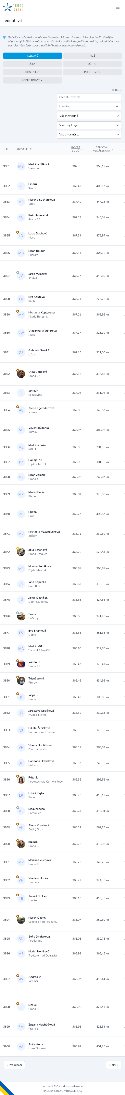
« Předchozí (14, 1065)
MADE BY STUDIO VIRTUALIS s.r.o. (63, 1091)
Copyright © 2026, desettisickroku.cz (62, 1086)
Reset (117, 90)
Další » (114, 1065)
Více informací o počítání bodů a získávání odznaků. (52, 45)
